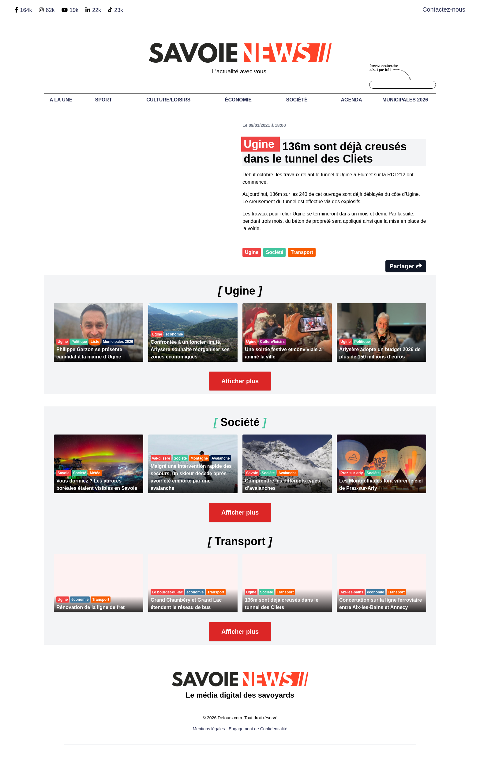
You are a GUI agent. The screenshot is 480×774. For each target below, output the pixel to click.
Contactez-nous (443, 9)
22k (96, 10)
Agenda (351, 99)
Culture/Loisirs (168, 99)
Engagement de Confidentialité (258, 728)
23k (118, 10)
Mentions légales (209, 728)
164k (26, 10)
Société (297, 99)
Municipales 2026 (405, 99)
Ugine (251, 252)
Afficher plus (240, 381)
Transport (302, 252)
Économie (238, 99)
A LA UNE (61, 99)
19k (73, 10)
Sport (103, 99)
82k (50, 10)
